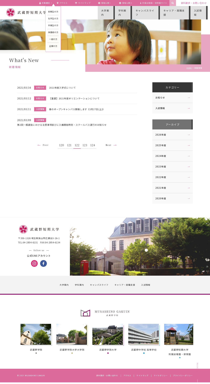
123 (86, 143)
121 (70, 143)
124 (93, 143)
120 (62, 143)
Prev (46, 142)
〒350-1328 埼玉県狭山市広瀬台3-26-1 (40, 240)
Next (110, 142)
